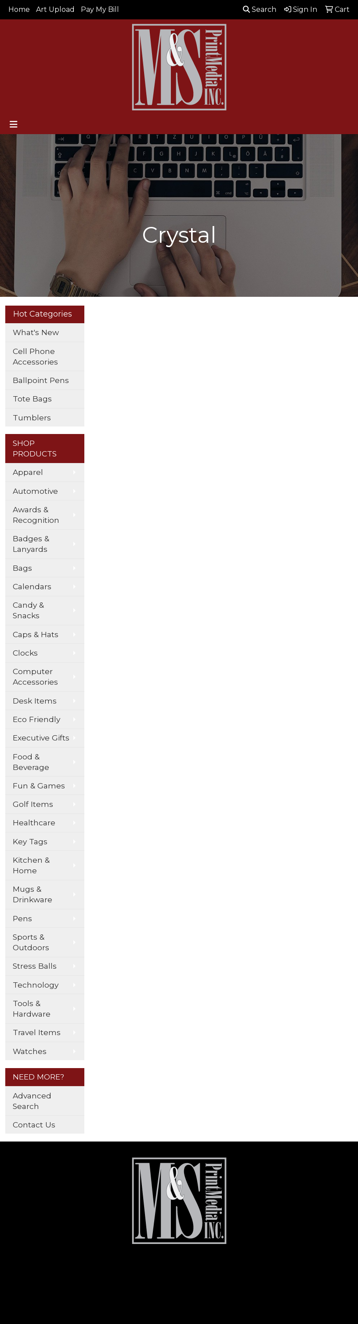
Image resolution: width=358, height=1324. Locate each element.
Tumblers (32, 417)
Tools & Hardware (32, 1008)
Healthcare (34, 822)
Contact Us (34, 1124)
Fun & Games (39, 785)
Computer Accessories (35, 676)
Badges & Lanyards (31, 544)
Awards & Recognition (36, 515)
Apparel (28, 472)
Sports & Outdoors (31, 942)
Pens (22, 918)
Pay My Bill (100, 9)
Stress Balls (35, 965)
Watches (30, 1051)
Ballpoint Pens (41, 380)
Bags (22, 568)
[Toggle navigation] (13, 124)
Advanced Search (32, 1101)
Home (19, 9)
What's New (36, 332)
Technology (35, 984)
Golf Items (33, 804)
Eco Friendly (36, 719)
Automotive (35, 491)
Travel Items (37, 1032)
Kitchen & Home (31, 865)
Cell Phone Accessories (35, 356)
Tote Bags (32, 398)
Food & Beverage (31, 762)
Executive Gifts (41, 737)
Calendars (32, 586)
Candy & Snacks (28, 610)
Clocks (25, 652)
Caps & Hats (35, 634)
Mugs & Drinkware (32, 894)
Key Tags (30, 841)
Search (259, 9)
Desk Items (35, 700)
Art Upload (55, 9)
